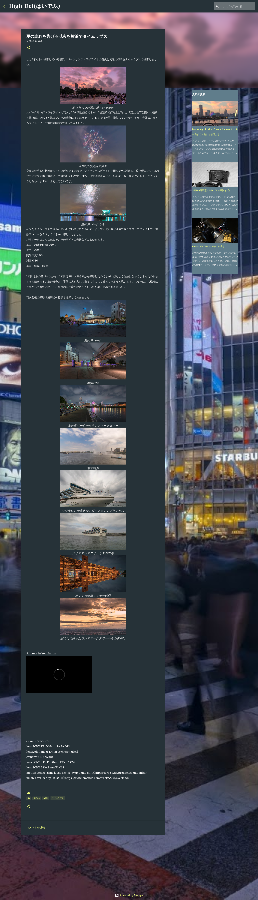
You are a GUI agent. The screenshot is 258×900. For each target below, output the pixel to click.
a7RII (45, 798)
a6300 (37, 798)
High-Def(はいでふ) (34, 6)
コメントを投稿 (35, 827)
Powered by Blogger (129, 895)
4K (29, 798)
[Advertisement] (93, 863)
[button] (28, 48)
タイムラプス (58, 798)
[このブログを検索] (238, 6)
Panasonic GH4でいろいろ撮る (208, 246)
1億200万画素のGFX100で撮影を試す (211, 190)
